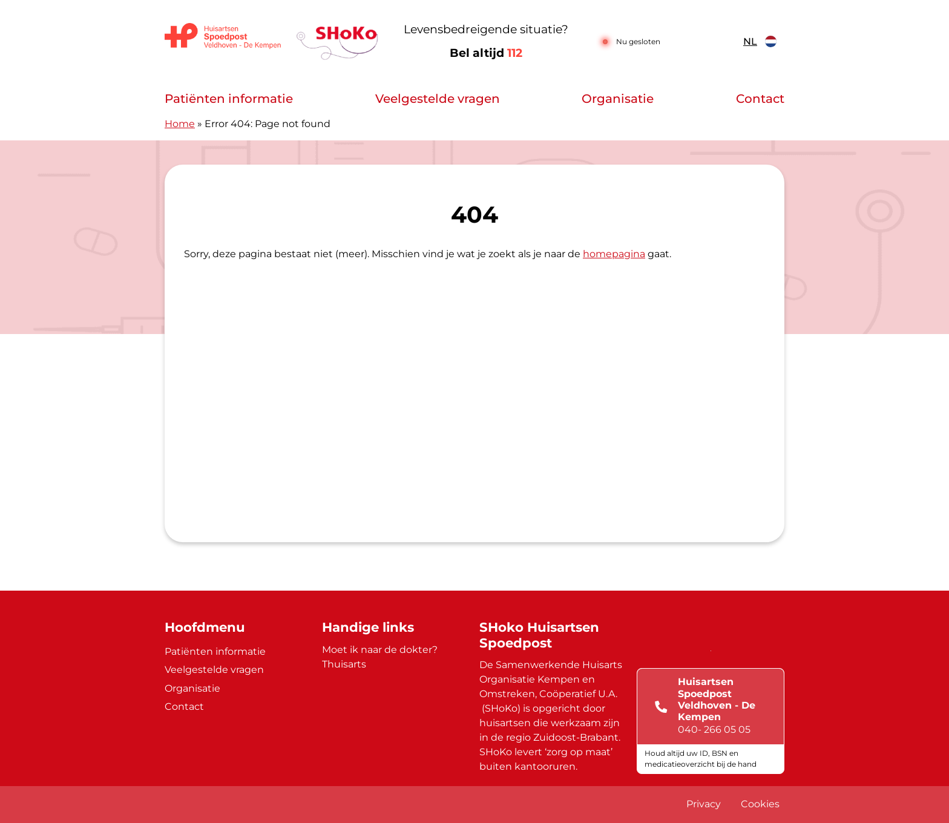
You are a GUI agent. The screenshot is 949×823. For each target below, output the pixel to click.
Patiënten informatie (229, 98)
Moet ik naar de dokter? (380, 649)
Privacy (703, 804)
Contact (760, 98)
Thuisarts (344, 664)
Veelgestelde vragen (437, 98)
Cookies (760, 804)
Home (180, 124)
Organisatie (618, 98)
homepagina (614, 254)
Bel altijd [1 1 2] (486, 53)
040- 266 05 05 (714, 729)
